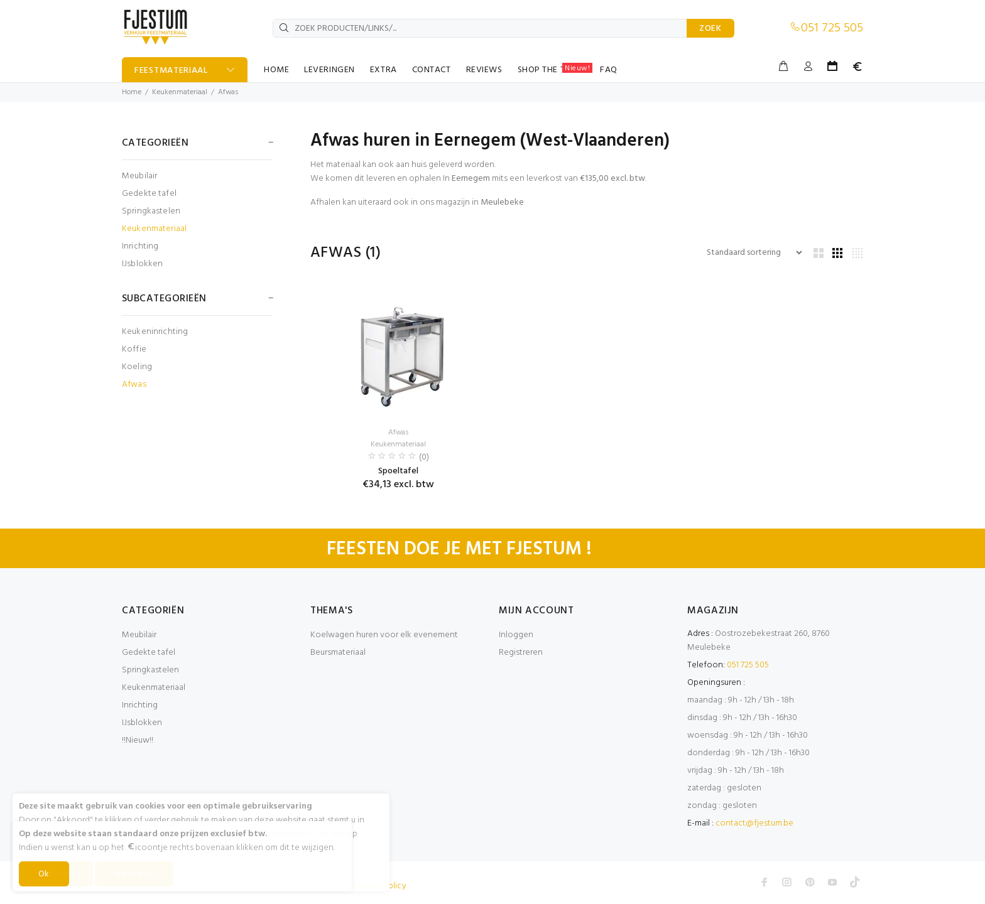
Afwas (228, 92)
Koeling (137, 367)
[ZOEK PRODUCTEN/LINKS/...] (480, 28)
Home (131, 92)
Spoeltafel (398, 471)
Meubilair (139, 176)
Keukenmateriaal (179, 92)
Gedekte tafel (149, 193)
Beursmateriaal (338, 652)
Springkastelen (151, 211)
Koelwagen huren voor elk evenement (384, 635)
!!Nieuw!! (137, 740)
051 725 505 (832, 28)
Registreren (521, 652)
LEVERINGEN (329, 70)
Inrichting (140, 246)
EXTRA (383, 70)
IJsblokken (142, 263)
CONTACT (431, 70)
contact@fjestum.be (754, 823)
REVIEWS (484, 70)
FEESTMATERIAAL (171, 70)
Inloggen (516, 635)
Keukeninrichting (155, 332)
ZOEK (710, 28)
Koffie (134, 349)
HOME (276, 70)
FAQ (609, 70)
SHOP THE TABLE (555, 69)
